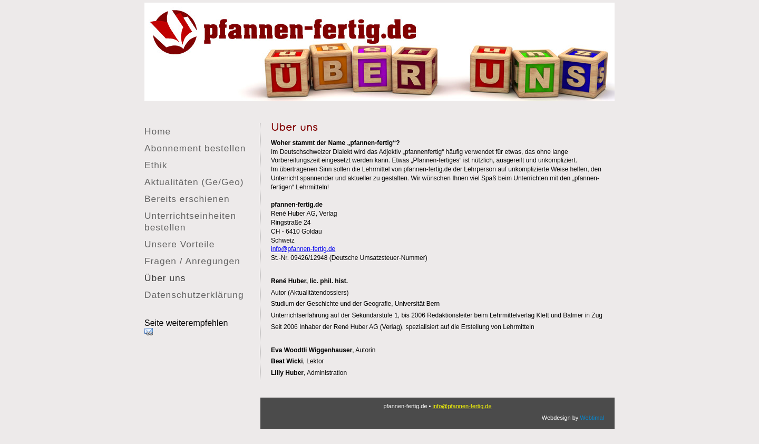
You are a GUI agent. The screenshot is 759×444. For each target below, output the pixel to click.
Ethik (156, 165)
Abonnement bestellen (195, 148)
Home (157, 131)
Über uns (165, 278)
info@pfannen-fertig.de (303, 249)
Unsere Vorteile (179, 244)
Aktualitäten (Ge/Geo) (194, 182)
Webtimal (592, 417)
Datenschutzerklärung (194, 294)
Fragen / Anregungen (192, 261)
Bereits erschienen (187, 199)
